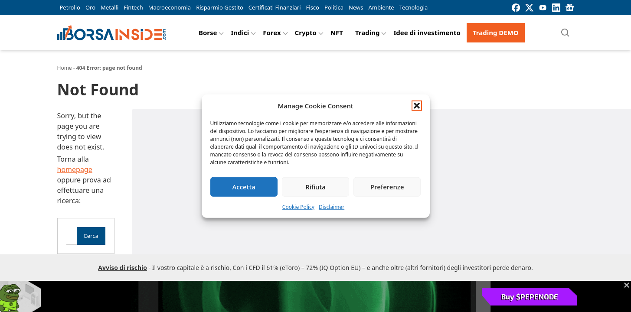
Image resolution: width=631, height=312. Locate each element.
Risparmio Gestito (219, 7)
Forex (272, 32)
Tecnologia (413, 7)
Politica (333, 7)
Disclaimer (331, 206)
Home (64, 68)
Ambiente (381, 7)
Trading (367, 32)
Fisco (312, 7)
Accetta (243, 186)
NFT (336, 32)
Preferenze (387, 186)
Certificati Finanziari (274, 7)
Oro (90, 7)
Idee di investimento (427, 32)
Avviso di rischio (122, 267)
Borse (208, 32)
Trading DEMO (496, 32)
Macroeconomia (169, 7)
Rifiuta (315, 186)
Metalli (109, 7)
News (356, 7)
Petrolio (70, 7)
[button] (416, 105)
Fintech (133, 7)
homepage (74, 169)
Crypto (306, 32)
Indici (240, 32)
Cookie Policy (298, 206)
